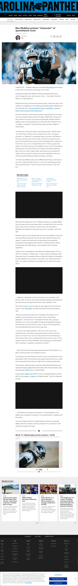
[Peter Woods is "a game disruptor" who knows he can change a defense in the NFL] (48, 499)
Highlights (15, 545)
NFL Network (15, 550)
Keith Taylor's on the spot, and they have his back (22, 180)
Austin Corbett (28, 367)
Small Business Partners (66, 565)
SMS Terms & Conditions (66, 557)
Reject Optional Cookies (58, 579)
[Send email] (57, 37)
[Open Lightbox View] (39, 457)
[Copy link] (60, 36)
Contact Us (66, 561)
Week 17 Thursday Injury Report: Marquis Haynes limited (37, 180)
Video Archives (15, 560)
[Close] (75, 578)
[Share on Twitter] (54, 37)
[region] (39, 579)
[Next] (47, 469)
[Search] (54, 15)
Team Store (53, 543)
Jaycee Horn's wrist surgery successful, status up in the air (21, 185)
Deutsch (2, 555)
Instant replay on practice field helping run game (51, 180)
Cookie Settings (58, 575)
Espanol (2, 558)
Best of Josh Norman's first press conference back (51, 185)
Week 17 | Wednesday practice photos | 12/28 (35, 435)
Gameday (28, 547)
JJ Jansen (32, 376)
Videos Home (15, 543)
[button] (37, 523)
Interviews (15, 548)
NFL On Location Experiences (40, 556)
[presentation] (75, 523)
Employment (66, 543)
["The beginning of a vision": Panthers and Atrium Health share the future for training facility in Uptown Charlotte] (67, 502)
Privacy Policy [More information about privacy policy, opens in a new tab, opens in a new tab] (28, 582)
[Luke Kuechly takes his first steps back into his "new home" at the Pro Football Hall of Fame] (10, 500)
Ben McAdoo (51, 87)
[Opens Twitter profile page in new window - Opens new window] (22, 38)
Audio (2, 547)
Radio (2, 553)
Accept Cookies (58, 582)
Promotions (53, 545)
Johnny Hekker (25, 374)
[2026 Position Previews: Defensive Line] (29, 498)
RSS (66, 545)
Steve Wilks (29, 308)
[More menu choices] (52, 15)
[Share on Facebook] (51, 37)
